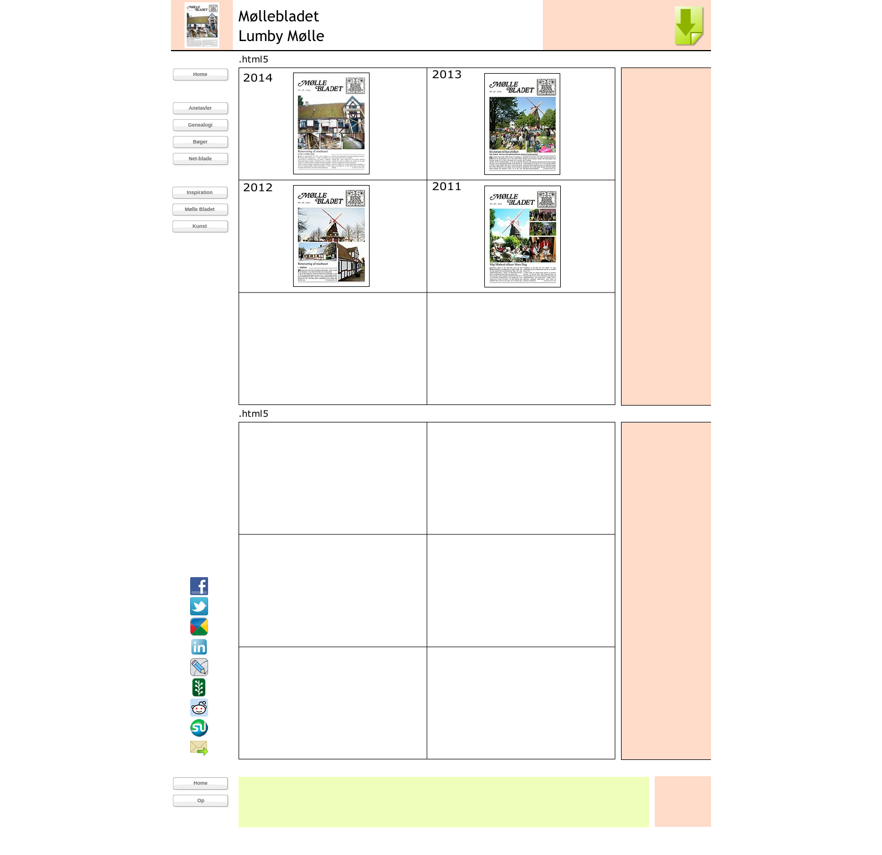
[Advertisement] (667, 236)
